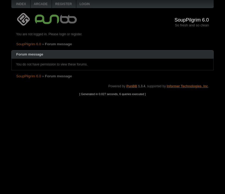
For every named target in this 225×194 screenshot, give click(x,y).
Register (63, 4)
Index (21, 4)
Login (85, 4)
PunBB (131, 86)
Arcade (41, 4)
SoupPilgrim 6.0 (191, 20)
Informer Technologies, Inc (187, 86)
